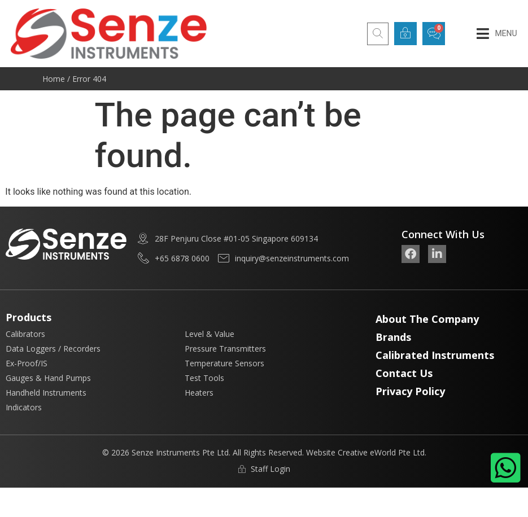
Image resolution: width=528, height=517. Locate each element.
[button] (497, 33)
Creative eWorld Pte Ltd (381, 452)
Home (53, 78)
